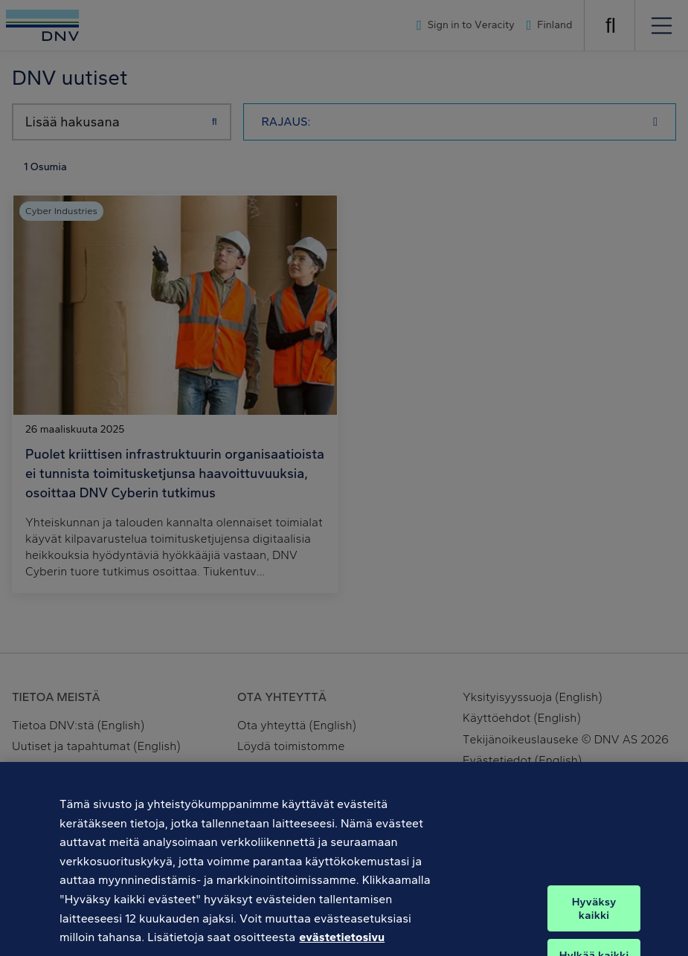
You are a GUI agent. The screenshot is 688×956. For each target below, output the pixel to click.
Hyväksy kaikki (594, 921)
